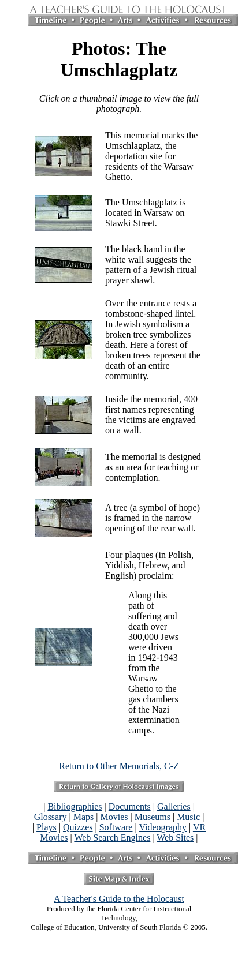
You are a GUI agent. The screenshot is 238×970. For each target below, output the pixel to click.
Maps (83, 817)
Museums (152, 817)
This (113, 135)
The (112, 202)
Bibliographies (74, 806)
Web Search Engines (112, 837)
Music (188, 817)
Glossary (50, 817)
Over (114, 303)
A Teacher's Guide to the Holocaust (119, 899)
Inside (116, 399)
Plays (46, 827)
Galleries (174, 806)
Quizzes (78, 827)
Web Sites (175, 837)
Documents (130, 806)
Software (116, 827)
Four (113, 555)
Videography (163, 827)
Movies (114, 817)
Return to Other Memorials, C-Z (119, 766)
